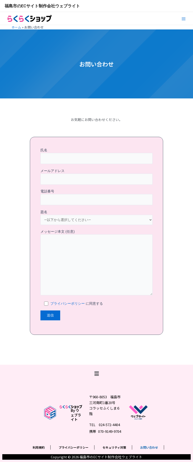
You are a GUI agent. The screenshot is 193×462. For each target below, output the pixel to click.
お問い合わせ (149, 447)
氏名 (96, 156)
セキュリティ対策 (114, 447)
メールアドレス (96, 177)
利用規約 (39, 447)
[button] (96, 373)
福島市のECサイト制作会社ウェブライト (42, 5)
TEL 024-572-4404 (104, 424)
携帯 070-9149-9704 (105, 431)
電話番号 (96, 197)
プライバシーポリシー (67, 303)
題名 (96, 217)
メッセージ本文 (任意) (96, 263)
